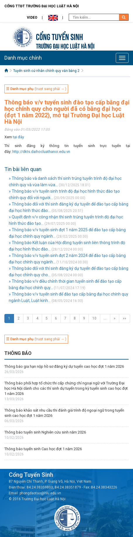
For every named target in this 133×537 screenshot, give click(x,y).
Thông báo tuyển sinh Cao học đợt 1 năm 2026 (43, 449)
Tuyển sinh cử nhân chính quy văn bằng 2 (46, 71)
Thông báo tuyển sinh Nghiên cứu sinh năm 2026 (45, 432)
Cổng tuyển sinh (59, 36)
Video (32, 17)
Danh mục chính (23, 58)
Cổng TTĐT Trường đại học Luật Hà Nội (41, 6)
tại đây (18, 137)
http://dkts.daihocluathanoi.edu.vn (41, 151)
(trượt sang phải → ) (36, 89)
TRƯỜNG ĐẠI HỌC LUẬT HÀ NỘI (65, 45)
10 (94, 318)
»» (124, 318)
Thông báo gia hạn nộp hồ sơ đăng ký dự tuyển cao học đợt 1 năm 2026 (64, 366)
